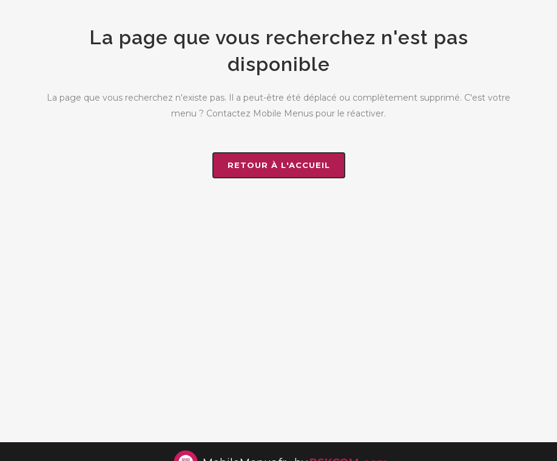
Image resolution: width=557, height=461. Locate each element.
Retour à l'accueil (279, 165)
